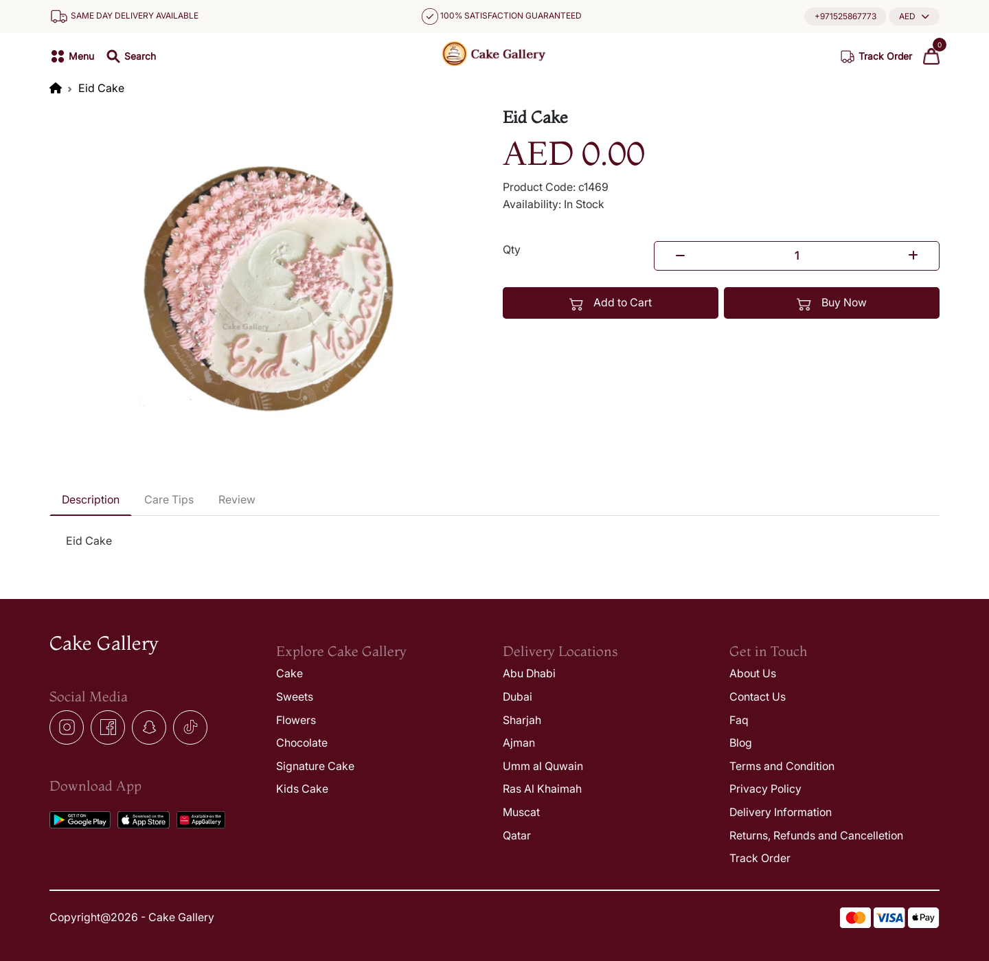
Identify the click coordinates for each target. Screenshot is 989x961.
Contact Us (757, 696)
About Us (752, 673)
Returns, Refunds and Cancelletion (816, 835)
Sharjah (522, 720)
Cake (289, 673)
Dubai (517, 696)
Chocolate (302, 742)
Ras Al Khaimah (542, 788)
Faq (739, 720)
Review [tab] (236, 499)
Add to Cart (610, 302)
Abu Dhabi (529, 673)
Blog (740, 742)
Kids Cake (302, 788)
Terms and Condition (781, 766)
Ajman (519, 742)
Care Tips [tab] (169, 499)
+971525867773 (845, 16)
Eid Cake (101, 88)
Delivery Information (780, 812)
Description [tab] (91, 499)
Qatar (517, 835)
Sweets (294, 696)
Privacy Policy (765, 788)
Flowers (296, 720)
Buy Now (832, 302)
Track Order (760, 858)
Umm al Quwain (543, 766)
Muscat (521, 812)
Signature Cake (315, 766)
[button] (914, 16)
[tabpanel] (494, 541)
